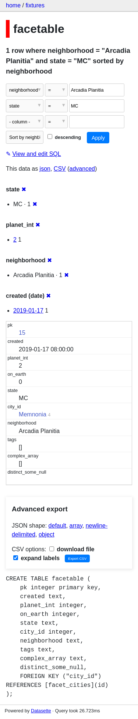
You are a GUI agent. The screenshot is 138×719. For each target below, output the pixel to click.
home (13, 5)
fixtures (35, 5)
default (57, 525)
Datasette (41, 710)
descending (64, 137)
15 (22, 333)
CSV (60, 169)
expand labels (36, 558)
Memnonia (32, 414)
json (45, 169)
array (76, 525)
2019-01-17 (28, 310)
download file (72, 549)
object (46, 534)
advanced (82, 169)
